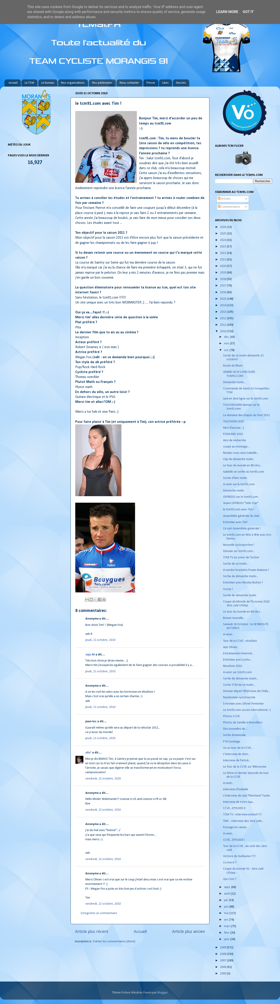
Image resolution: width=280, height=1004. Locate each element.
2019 (223, 272)
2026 (223, 227)
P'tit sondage (231, 741)
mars (227, 926)
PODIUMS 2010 (233, 434)
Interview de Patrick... (237, 760)
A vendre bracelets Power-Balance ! (246, 570)
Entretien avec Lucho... (237, 659)
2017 (223, 285)
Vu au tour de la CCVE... (238, 748)
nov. (227, 343)
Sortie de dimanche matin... (240, 576)
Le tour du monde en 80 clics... (242, 465)
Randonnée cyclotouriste (239, 697)
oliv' (88, 752)
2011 (223, 325)
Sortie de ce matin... (236, 563)
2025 (223, 233)
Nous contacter (129, 83)
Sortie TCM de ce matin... (239, 685)
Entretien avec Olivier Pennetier (243, 703)
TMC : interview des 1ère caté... (243, 821)
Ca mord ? (230, 862)
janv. (227, 939)
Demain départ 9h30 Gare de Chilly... (246, 691)
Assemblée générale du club (241, 516)
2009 (223, 947)
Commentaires (229, 207)
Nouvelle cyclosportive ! (239, 545)
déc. (227, 337)
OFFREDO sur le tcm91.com (240, 497)
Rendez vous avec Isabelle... (241, 453)
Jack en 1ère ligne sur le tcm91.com (245, 398)
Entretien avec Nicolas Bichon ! (243, 582)
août (227, 893)
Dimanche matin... (234, 382)
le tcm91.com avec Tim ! (238, 509)
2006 (223, 967)
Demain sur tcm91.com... (239, 551)
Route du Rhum (233, 365)
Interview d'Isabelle (235, 789)
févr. (227, 932)
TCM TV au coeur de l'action (241, 557)
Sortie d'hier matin (235, 478)
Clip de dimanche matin (238, 459)
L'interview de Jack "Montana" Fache (246, 795)
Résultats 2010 (232, 666)
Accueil (13, 83)
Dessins (181, 83)
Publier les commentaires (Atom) (114, 941)
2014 (223, 305)
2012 (223, 318)
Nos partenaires (102, 83)
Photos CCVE (231, 716)
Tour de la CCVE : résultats (240, 641)
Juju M (90, 654)
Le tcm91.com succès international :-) (247, 710)
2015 (223, 299)
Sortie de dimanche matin (239, 595)
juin (226, 906)
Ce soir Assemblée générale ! (242, 528)
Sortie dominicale (234, 735)
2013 (223, 312)
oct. (227, 350)
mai (226, 913)
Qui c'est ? (230, 879)
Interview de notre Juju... (238, 802)
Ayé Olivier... (231, 647)
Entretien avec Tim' (235, 522)
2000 (223, 973)
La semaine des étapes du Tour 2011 (246, 415)
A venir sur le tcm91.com (239, 484)
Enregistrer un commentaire (99, 913)
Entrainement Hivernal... (238, 653)
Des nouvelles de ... (235, 729)
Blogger (162, 992)
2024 (223, 240)
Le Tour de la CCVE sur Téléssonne (244, 766)
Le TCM (29, 83)
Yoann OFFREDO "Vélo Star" (240, 503)
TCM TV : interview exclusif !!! (242, 814)
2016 (223, 292)
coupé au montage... (236, 446)
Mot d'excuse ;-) (233, 428)
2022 (223, 253)
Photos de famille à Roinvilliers (243, 722)
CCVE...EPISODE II (234, 808)
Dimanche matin (233, 490)
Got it (248, 12)
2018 (223, 279)
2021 (223, 259)
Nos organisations (73, 83)
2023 (223, 246)
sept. (227, 887)
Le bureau (47, 83)
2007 (223, 960)
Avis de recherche (234, 440)
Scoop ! (228, 589)
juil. (226, 900)
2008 (223, 954)
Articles (224, 199)
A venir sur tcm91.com (237, 672)
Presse (150, 83)
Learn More (227, 12)
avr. (226, 919)
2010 (223, 331)
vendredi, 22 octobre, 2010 (103, 778)
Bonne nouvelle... (234, 618)
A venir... (228, 634)
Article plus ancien (188, 932)
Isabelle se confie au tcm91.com (243, 472)
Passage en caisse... (235, 827)
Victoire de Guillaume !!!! (239, 856)
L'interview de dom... (236, 754)
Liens (165, 83)
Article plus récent (91, 932)
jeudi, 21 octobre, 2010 (100, 640)
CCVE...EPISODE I (234, 840)
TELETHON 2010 (233, 421)
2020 (223, 266)
